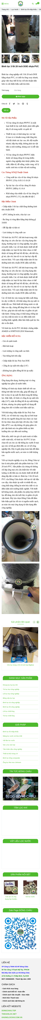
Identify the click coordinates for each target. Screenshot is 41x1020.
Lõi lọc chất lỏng (8, 711)
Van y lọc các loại (9, 745)
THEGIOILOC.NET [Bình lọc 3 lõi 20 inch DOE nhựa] (9, 1014)
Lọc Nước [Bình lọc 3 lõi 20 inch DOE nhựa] (14, 9)
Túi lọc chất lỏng (9, 716)
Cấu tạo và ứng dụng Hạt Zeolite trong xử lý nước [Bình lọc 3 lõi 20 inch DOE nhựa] (11, 898)
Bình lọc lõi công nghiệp (11, 707)
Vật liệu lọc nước (9, 740)
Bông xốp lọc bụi (9, 698)
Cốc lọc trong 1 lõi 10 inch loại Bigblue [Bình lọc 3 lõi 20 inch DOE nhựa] (20, 665)
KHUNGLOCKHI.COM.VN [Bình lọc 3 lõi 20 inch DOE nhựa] (12, 1017)
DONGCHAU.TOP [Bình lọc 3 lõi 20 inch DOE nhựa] (9, 1011)
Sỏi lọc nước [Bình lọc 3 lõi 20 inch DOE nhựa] (30, 897)
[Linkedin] (18, 104)
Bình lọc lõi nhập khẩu (10, 732)
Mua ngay (20, 96)
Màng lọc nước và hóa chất (12, 736)
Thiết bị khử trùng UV (10, 753)
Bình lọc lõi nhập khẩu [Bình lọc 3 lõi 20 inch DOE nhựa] (29, 9)
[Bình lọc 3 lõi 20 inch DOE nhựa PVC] (20, 3)
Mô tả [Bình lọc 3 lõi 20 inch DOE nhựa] (6, 110)
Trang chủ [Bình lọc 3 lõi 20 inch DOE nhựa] (5, 9)
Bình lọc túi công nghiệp (11, 702)
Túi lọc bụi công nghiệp (11, 689)
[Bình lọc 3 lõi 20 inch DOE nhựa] (37, 4)
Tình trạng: (6, 90)
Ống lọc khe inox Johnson (12, 762)
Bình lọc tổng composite (11, 758)
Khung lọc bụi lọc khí (10, 685)
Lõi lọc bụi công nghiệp (11, 694)
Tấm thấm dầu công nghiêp (12, 749)
